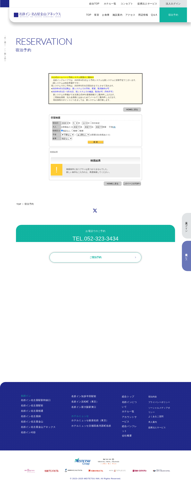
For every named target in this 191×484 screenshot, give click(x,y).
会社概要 (127, 435)
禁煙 (80, 131)
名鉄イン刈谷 (28, 432)
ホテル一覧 (110, 3)
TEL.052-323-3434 (95, 239)
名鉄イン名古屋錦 (31, 416)
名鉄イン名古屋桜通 (32, 411)
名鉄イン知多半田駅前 (83, 396)
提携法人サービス (147, 3)
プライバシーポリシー (159, 402)
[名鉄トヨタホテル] (139, 471)
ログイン (77, 269)
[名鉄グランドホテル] (51, 471)
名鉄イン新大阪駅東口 (83, 407)
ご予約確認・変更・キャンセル (49, 269)
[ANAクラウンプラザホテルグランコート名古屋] (29, 471)
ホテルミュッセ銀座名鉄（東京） (90, 420)
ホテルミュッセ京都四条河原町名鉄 (91, 426)
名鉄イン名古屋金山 (32, 421)
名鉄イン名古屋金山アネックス (38, 427)
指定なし (66, 131)
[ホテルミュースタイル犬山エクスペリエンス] (117, 471)
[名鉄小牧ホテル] (95, 471)
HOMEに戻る (132, 109)
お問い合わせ (95, 247)
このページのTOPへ (132, 184)
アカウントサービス (129, 419)
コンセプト (127, 3)
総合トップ (128, 396)
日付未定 (95, 123)
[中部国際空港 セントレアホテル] (73, 470)
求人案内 (152, 422)
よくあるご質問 (156, 416)
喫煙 (74, 131)
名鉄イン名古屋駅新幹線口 (36, 400)
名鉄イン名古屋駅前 (32, 405)
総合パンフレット (129, 428)
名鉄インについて (129, 404)
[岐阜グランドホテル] (161, 471)
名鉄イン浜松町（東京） (85, 401)
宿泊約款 (152, 397)
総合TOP (94, 3)
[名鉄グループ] (82, 461)
